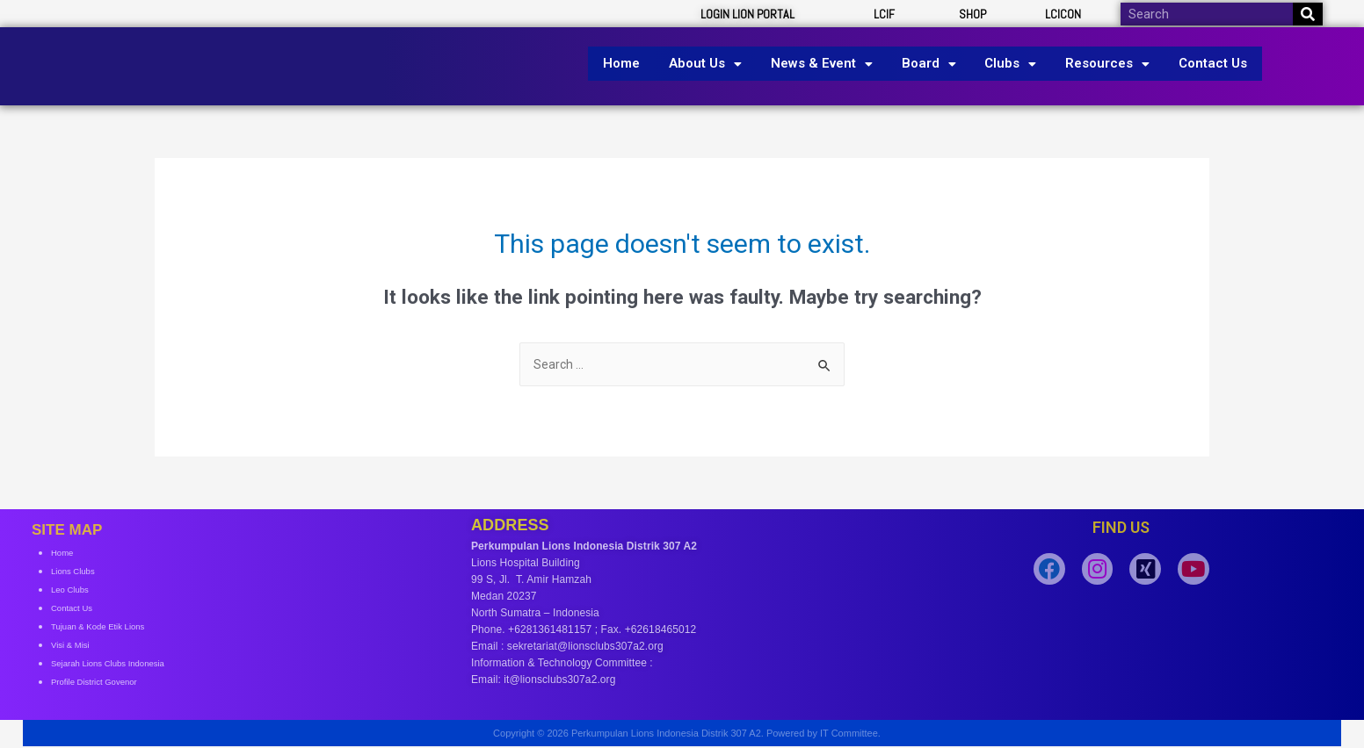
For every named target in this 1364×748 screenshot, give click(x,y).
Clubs (1007, 63)
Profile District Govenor (105, 683)
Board (929, 63)
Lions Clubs (78, 572)
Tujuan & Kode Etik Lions (110, 628)
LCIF (884, 14)
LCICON (1063, 14)
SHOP (972, 14)
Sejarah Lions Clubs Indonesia (122, 664)
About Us (714, 63)
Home (634, 63)
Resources (1099, 63)
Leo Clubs (74, 591)
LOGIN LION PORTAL (747, 14)
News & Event (826, 63)
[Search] (1308, 14)
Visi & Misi (75, 646)
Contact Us (1200, 63)
